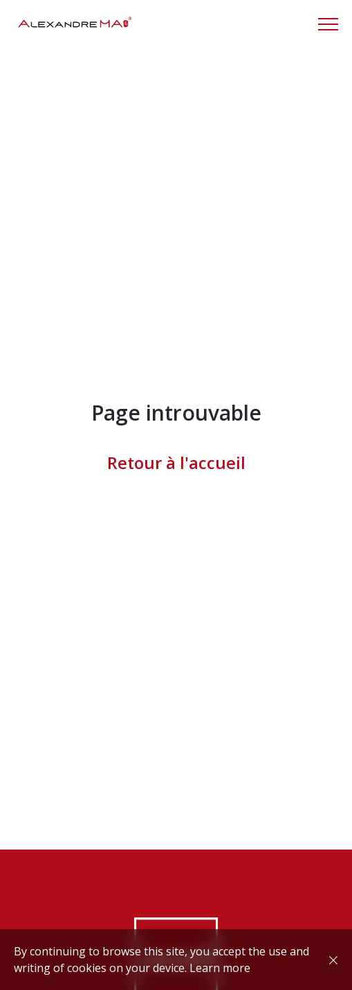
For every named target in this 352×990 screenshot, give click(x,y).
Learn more (219, 967)
